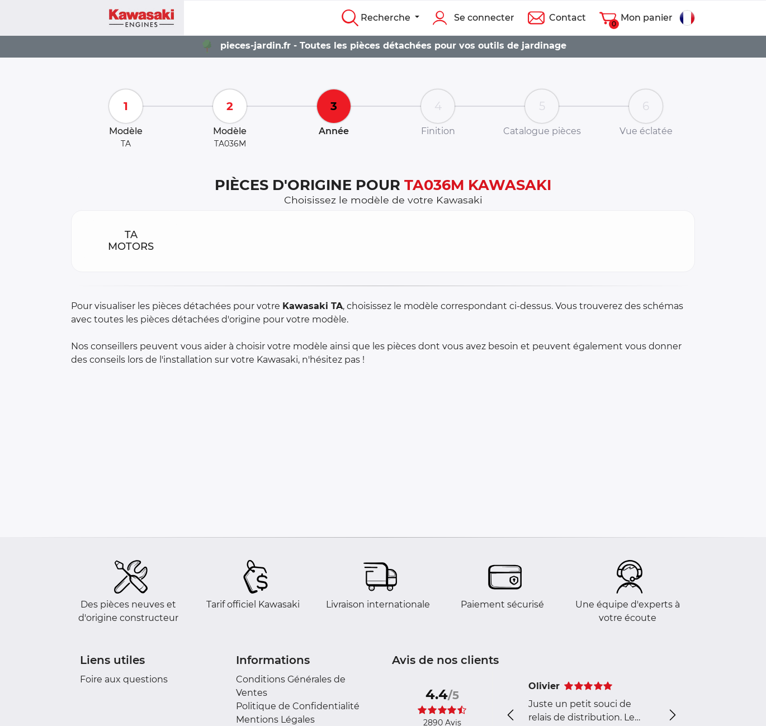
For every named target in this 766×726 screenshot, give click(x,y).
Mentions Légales (275, 719)
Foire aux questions (124, 679)
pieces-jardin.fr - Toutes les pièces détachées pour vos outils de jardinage (393, 45)
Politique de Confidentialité (298, 706)
